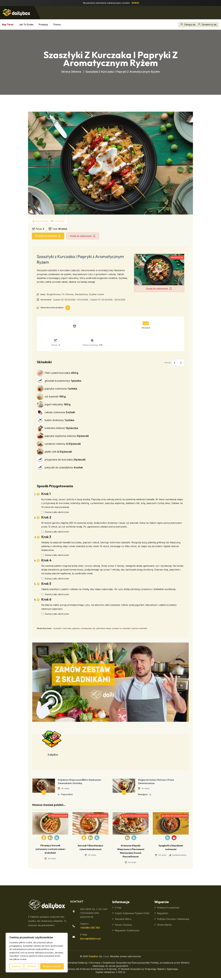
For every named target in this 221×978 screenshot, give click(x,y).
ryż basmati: (55, 396)
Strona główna (71, 71)
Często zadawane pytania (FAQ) (132, 913)
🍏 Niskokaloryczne (57, 815)
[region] (37, 952)
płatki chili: (58, 451)
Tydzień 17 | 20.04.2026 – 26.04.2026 (107, 299)
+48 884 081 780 (90, 927)
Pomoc (57, 24)
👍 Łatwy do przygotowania (134, 815)
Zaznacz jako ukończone (57, 512)
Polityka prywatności (168, 907)
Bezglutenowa (53, 294)
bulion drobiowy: (59, 420)
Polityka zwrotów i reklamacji (173, 919)
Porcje (168, 362)
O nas (118, 907)
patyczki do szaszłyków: (64, 467)
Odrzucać (32, 966)
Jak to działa (26, 24)
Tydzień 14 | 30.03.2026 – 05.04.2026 (70, 299)
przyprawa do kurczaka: (65, 459)
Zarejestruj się (207, 24)
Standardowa (81, 294)
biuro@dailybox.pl (90, 938)
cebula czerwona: (60, 412)
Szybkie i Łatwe (96, 294)
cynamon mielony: (63, 443)
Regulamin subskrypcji (127, 930)
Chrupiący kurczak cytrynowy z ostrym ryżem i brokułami (50, 849)
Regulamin (162, 913)
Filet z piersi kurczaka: (61, 372)
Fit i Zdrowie (67, 294)
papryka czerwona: (61, 388)
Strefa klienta (164, 924)
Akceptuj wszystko (52, 966)
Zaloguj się (188, 24)
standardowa (177, 257)
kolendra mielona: (61, 428)
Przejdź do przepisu (48, 236)
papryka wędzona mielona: (67, 435)
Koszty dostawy (123, 924)
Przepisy (43, 24)
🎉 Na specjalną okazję (96, 815)
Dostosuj (16, 966)
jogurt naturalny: (57, 404)
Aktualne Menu (123, 919)
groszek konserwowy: (63, 380)
